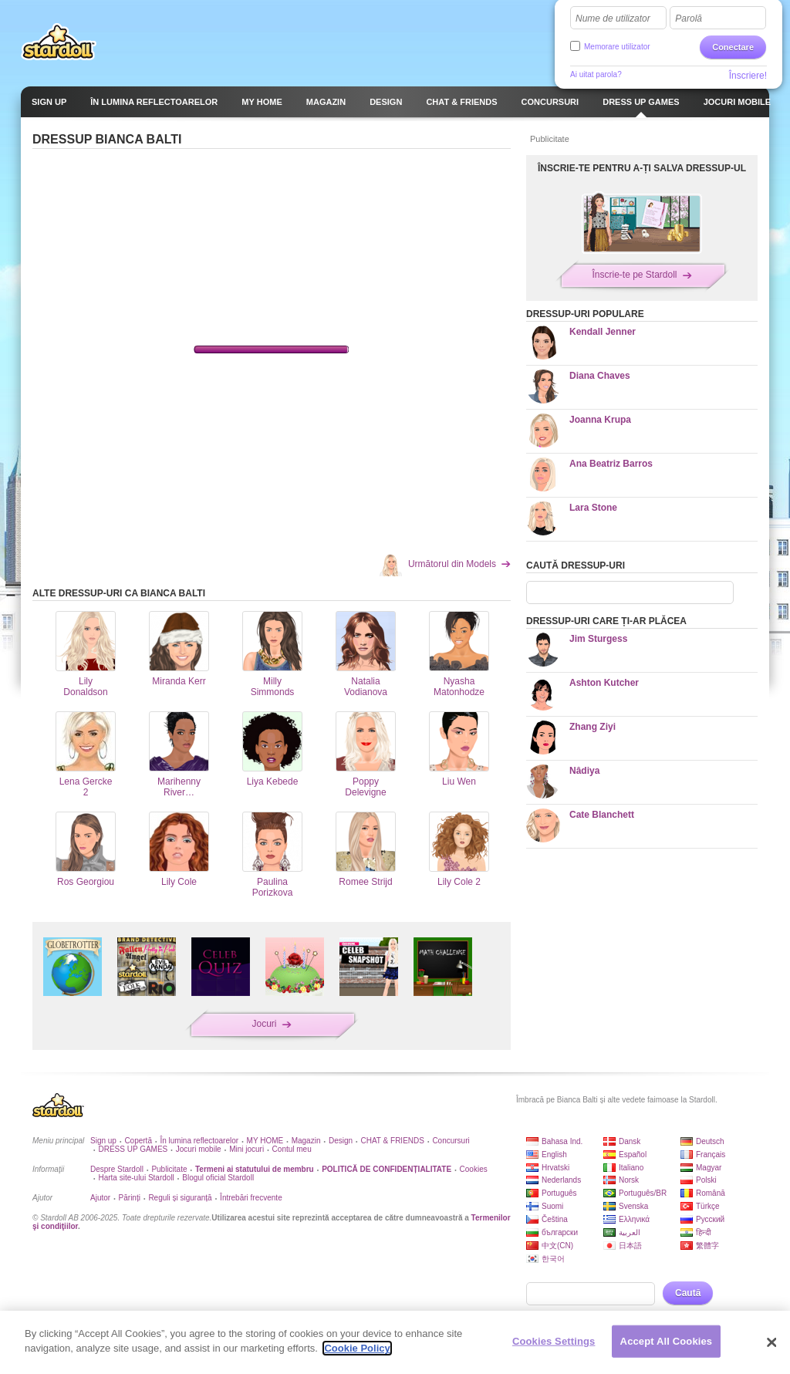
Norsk (629, 1180)
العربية (629, 1232)
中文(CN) (557, 1245)
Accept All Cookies (666, 1341)
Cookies (474, 1169)
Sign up (103, 1140)
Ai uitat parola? (596, 74)
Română (710, 1193)
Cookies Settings (554, 1341)
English (554, 1154)
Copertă (138, 1140)
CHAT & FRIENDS (392, 1140)
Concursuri (450, 1140)
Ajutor (100, 1197)
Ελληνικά (634, 1219)
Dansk (629, 1141)
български (560, 1232)
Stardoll (58, 41)
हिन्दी (703, 1232)
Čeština (555, 1219)
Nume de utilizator (613, 18)
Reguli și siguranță (179, 1197)
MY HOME (265, 1140)
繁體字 (707, 1245)
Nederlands (561, 1180)
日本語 (630, 1245)
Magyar (708, 1167)
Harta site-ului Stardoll (136, 1177)
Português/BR (643, 1193)
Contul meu (292, 1149)
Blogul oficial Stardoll (218, 1177)
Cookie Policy (357, 1348)
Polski (706, 1180)
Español (633, 1154)
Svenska (633, 1206)
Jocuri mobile (198, 1149)
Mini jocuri (246, 1149)
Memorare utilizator (617, 46)
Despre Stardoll (116, 1169)
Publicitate (169, 1169)
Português (559, 1193)
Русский (710, 1219)
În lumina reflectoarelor (199, 1140)
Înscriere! (748, 75)
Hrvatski (555, 1167)
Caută (688, 1293)
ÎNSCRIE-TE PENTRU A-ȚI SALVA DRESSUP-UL (642, 168)
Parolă (688, 18)
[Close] (771, 1342)
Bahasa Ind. (562, 1141)
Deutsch (710, 1141)
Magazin (306, 1140)
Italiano (631, 1167)
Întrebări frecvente (251, 1197)
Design (341, 1140)
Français (710, 1154)
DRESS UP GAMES (132, 1149)
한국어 (553, 1258)
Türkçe (708, 1206)
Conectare (733, 47)
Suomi (552, 1206)
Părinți (129, 1197)
